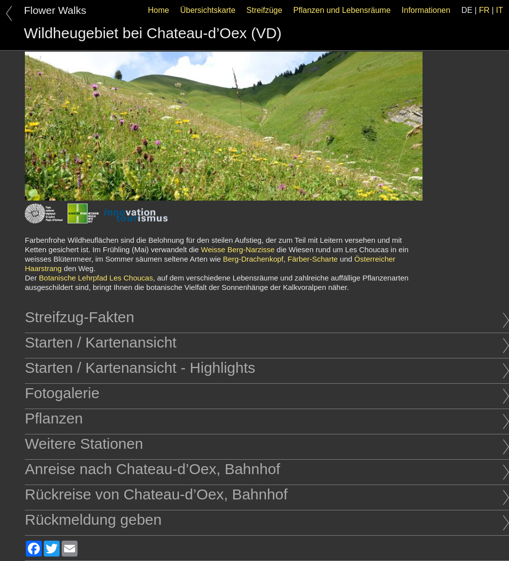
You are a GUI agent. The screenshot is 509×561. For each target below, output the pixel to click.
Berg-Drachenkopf (253, 259)
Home (159, 10)
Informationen (426, 10)
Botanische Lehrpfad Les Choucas (96, 278)
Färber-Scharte (313, 259)
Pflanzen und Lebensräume (342, 10)
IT (499, 10)
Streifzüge (264, 10)
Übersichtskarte (207, 10)
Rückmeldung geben (267, 519)
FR (484, 10)
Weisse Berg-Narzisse (237, 249)
